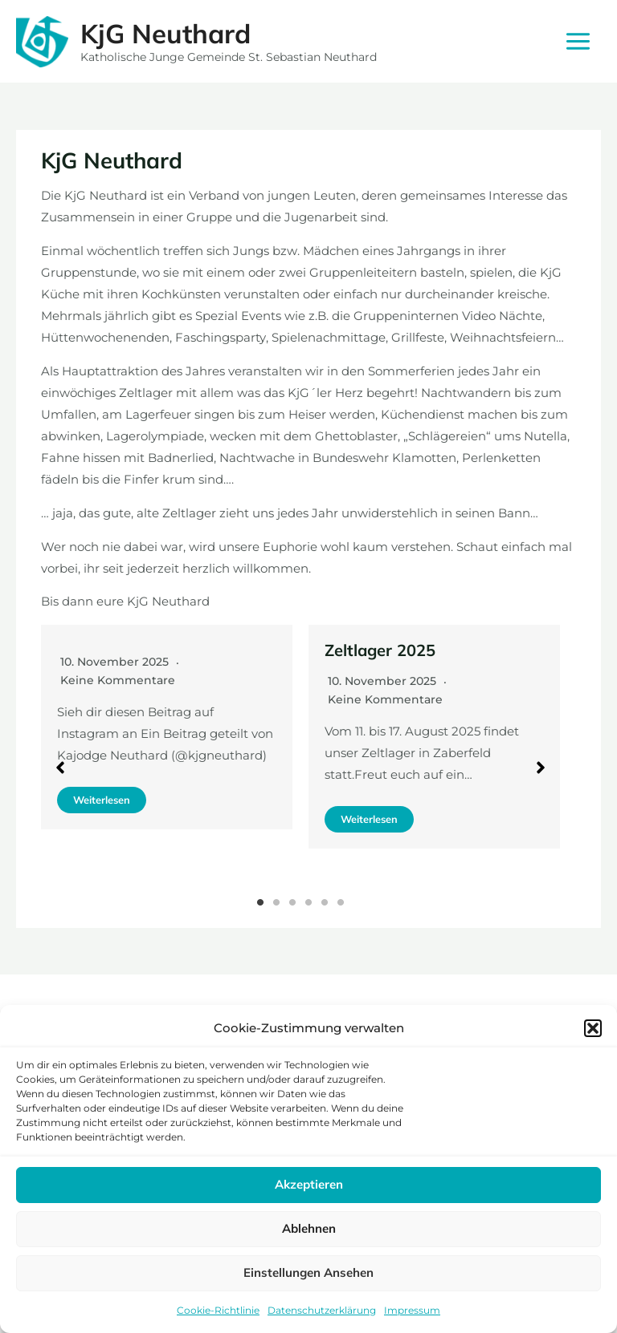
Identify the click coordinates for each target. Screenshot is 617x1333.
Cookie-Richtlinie (218, 1310)
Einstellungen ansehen (308, 1272)
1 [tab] (260, 902)
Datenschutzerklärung (322, 1310)
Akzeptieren (309, 1184)
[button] (593, 1028)
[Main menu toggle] (578, 41)
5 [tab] (325, 902)
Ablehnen (309, 1228)
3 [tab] (292, 902)
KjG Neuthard (165, 33)
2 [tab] (276, 902)
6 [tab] (341, 902)
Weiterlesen (101, 799)
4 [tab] (308, 902)
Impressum (412, 1310)
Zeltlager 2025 (380, 650)
